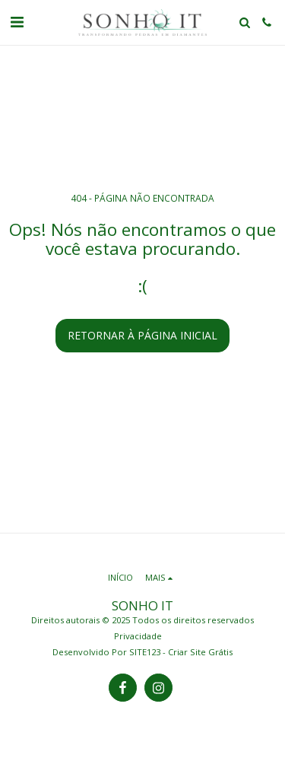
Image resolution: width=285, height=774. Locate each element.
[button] (17, 21)
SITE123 (144, 652)
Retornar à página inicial (142, 335)
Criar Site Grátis (200, 652)
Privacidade (138, 636)
